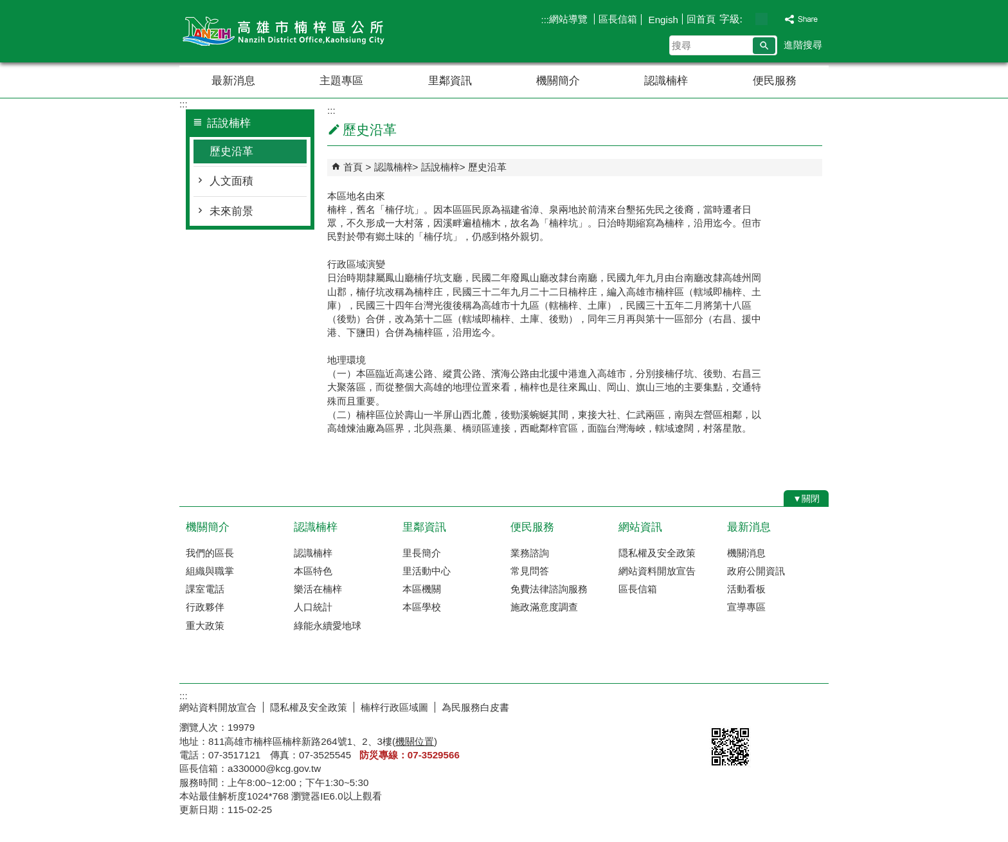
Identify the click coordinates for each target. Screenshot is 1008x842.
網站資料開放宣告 (657, 570)
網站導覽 (569, 19)
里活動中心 (426, 570)
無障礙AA (782, 705)
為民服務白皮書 (475, 707)
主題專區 (341, 81)
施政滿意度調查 (544, 606)
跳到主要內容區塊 (6, 6)
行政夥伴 (205, 606)
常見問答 (529, 570)
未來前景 (231, 211)
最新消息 (233, 81)
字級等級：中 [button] (761, 19)
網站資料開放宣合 (217, 707)
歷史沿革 (231, 151)
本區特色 (313, 570)
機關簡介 (558, 81)
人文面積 (231, 181)
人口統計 (313, 606)
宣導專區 (746, 606)
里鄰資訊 (450, 81)
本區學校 (421, 606)
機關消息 (746, 552)
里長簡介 (421, 552)
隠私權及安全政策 (657, 552)
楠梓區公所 (288, 31)
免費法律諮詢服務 (549, 588)
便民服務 (775, 81)
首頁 (353, 166)
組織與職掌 (210, 570)
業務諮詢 (529, 552)
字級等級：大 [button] (775, 19)
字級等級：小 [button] (747, 19)
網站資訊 (640, 527)
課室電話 (205, 588)
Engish (661, 19)
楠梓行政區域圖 (394, 707)
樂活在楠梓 (318, 588)
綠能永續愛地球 (327, 625)
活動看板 (746, 588)
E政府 (718, 704)
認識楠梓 (666, 81)
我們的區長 (210, 552)
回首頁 (701, 19)
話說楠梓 (440, 166)
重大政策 (205, 625)
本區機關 (421, 588)
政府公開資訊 (756, 570)
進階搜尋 (803, 44)
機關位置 (414, 741)
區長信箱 (617, 19)
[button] (764, 45)
